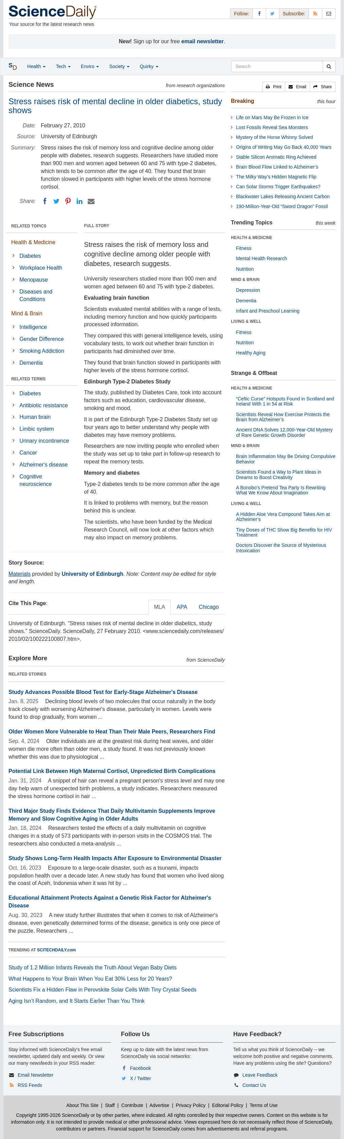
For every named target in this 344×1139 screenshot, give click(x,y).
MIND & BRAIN (245, 279)
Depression (248, 290)
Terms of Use (263, 1105)
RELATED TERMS (28, 379)
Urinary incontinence (44, 441)
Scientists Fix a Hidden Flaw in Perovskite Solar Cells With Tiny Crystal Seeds (102, 990)
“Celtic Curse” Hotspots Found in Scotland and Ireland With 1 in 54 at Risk (285, 401)
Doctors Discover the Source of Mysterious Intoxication (281, 547)
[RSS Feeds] (315, 13)
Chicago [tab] (209, 607)
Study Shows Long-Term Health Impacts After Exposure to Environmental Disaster (115, 858)
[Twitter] (56, 201)
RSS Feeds (30, 1085)
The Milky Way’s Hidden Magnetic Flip (276, 176)
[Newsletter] (329, 13)
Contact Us (254, 1085)
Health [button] (36, 66)
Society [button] (119, 66)
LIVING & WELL (246, 321)
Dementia (30, 363)
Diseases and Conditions (35, 295)
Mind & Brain (26, 313)
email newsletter (203, 41)
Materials (19, 574)
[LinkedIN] (79, 201)
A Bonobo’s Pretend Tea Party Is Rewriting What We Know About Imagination (280, 490)
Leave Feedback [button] (260, 1075)
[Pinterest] (68, 201)
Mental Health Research (261, 258)
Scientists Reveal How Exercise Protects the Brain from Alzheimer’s (282, 417)
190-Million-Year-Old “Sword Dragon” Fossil (282, 206)
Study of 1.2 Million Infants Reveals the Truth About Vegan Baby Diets (92, 967)
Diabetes (30, 256)
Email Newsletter (35, 1075)
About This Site (82, 1105)
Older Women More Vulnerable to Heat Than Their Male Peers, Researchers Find (111, 731)
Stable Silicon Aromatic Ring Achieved (276, 157)
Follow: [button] (241, 13)
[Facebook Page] (259, 13)
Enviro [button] (90, 66)
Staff (110, 1105)
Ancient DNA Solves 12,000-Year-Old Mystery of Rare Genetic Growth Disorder (284, 432)
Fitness (243, 248)
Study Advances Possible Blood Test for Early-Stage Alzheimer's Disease (102, 692)
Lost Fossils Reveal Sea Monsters (272, 127)
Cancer (28, 453)
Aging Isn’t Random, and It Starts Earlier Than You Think (76, 1001)
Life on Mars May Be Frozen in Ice (272, 117)
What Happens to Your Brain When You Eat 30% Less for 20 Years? (90, 979)
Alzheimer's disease (43, 465)
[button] (273, 87)
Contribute (132, 1105)
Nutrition (245, 269)
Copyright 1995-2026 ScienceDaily (52, 1115)
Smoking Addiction (41, 351)
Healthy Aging (250, 352)
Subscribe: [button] (294, 13)
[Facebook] (45, 201)
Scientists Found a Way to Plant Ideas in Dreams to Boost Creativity (278, 474)
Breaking (242, 101)
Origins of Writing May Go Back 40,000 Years (283, 147)
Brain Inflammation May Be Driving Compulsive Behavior (286, 459)
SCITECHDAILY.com (56, 950)
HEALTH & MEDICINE (251, 237)
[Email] (91, 201)
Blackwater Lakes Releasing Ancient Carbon (283, 196)
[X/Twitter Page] (272, 13)
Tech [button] (63, 66)
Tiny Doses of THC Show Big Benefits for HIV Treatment (284, 532)
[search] (329, 66)
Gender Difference (41, 339)
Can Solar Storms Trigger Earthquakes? (278, 186)
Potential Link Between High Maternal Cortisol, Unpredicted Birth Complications (112, 771)
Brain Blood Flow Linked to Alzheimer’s (277, 167)
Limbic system (36, 429)
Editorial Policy (227, 1105)
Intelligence (33, 327)
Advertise (159, 1105)
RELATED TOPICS (29, 226)
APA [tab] (182, 607)
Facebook (140, 1068)
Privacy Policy (190, 1105)
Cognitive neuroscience (35, 480)
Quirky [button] (149, 66)
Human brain (35, 417)
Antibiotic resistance (43, 405)
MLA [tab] (159, 607)
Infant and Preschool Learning (267, 311)
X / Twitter (140, 1078)
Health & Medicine (33, 242)
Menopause (33, 280)
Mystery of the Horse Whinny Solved (274, 137)
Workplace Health (40, 268)
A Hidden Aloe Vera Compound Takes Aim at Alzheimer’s (283, 516)
